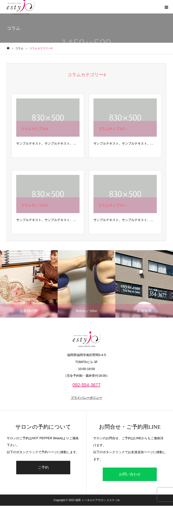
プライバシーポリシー (86, 397)
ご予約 (43, 467)
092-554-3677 (87, 384)
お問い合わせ (130, 474)
